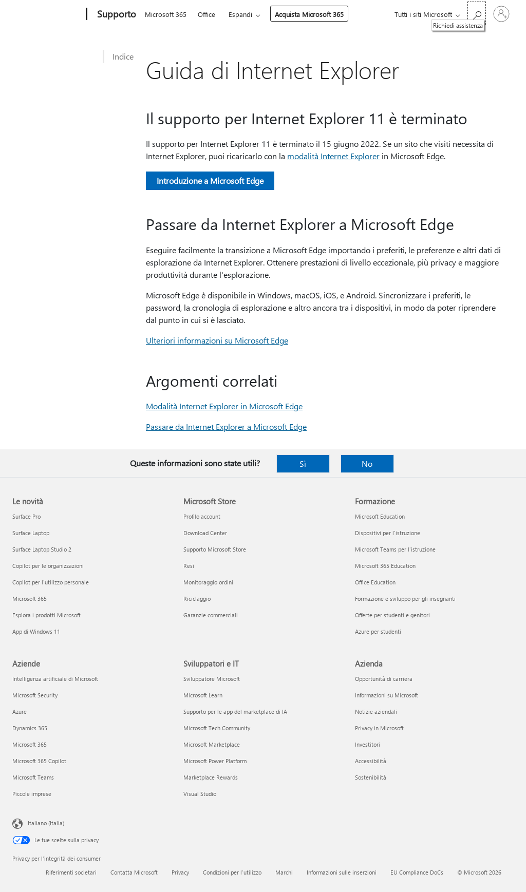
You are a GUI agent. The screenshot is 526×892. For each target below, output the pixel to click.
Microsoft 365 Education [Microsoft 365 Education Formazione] (385, 566)
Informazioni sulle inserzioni (342, 872)
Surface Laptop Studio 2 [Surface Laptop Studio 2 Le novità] (41, 549)
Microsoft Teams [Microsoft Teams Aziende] (33, 777)
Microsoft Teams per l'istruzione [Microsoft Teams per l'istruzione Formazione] (395, 549)
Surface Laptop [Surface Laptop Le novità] (30, 533)
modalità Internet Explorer (333, 155)
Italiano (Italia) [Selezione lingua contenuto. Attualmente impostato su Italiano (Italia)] (46, 823)
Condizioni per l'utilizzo (232, 872)
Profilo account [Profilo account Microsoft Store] (201, 516)
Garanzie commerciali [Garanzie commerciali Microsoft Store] (210, 615)
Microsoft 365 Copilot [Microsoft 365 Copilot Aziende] (39, 761)
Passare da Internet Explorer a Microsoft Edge (226, 426)
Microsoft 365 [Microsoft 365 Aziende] (29, 744)
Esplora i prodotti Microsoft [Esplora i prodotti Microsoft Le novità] (46, 615)
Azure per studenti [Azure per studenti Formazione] (378, 631)
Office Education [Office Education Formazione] (375, 582)
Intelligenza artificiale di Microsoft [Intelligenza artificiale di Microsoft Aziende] (55, 678)
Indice (123, 56)
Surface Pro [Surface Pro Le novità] (26, 516)
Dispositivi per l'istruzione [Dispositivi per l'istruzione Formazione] (387, 533)
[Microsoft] (47, 14)
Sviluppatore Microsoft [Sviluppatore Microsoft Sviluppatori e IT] (211, 678)
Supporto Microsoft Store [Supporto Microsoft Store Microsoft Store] (214, 549)
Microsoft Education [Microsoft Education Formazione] (380, 516)
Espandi (240, 14)
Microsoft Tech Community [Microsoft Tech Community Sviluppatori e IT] (216, 728)
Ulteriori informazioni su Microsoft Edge (217, 340)
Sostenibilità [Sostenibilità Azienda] (370, 777)
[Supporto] (115, 14)
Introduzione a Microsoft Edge (210, 180)
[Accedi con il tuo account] (501, 14)
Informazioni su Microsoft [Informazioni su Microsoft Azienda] (386, 695)
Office (206, 14)
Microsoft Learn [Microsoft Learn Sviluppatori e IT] (202, 695)
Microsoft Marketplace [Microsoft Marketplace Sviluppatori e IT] (211, 744)
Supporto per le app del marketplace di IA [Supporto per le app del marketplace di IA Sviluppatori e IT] (235, 711)
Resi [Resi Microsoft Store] (188, 566)
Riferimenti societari (71, 872)
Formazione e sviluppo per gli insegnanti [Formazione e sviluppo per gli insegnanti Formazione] (405, 598)
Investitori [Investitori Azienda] (367, 744)
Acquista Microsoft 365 (309, 14)
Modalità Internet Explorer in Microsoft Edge (224, 406)
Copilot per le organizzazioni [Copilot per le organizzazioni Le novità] (48, 566)
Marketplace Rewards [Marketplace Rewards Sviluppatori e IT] (210, 777)
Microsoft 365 (165, 14)
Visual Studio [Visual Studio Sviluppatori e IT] (199, 794)
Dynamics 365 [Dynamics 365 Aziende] (29, 728)
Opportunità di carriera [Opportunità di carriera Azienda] (383, 678)
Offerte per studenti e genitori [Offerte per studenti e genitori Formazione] (392, 615)
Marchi (284, 872)
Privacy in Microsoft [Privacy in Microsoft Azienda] (379, 728)
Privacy (180, 872)
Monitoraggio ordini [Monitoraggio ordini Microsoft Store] (208, 582)
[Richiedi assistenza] (476, 13)
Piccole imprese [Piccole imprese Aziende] (31, 794)
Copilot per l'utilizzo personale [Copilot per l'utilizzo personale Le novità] (50, 582)
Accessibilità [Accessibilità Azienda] (370, 761)
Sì (302, 463)
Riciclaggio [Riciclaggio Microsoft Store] (197, 598)
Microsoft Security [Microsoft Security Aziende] (35, 695)
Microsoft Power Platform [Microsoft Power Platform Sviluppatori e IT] (215, 761)
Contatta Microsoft (134, 872)
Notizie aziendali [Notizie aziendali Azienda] (376, 711)
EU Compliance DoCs (416, 872)
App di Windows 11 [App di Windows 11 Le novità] (36, 631)
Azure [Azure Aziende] (19, 711)
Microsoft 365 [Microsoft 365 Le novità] (29, 598)
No (367, 463)
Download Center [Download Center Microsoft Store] (205, 533)
